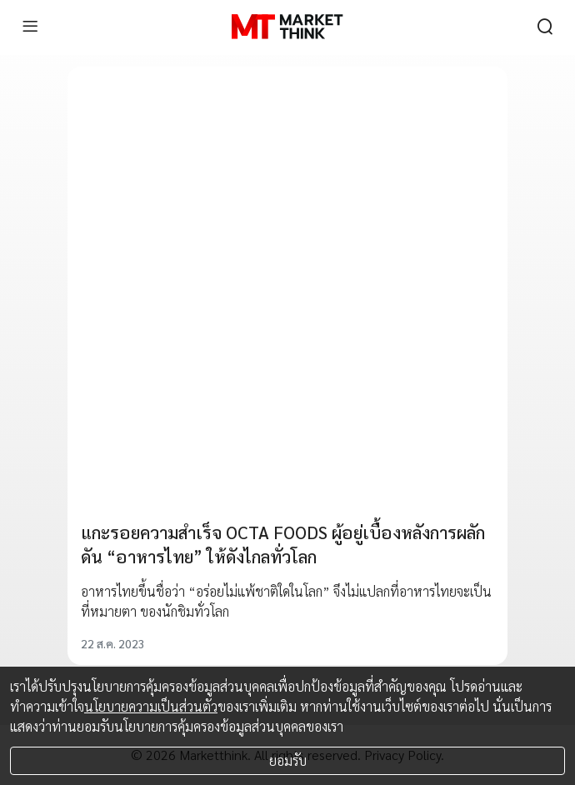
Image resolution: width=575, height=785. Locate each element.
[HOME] (287, 26)
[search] (545, 26)
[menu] (30, 26)
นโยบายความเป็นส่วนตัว (151, 706)
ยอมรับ (288, 760)
